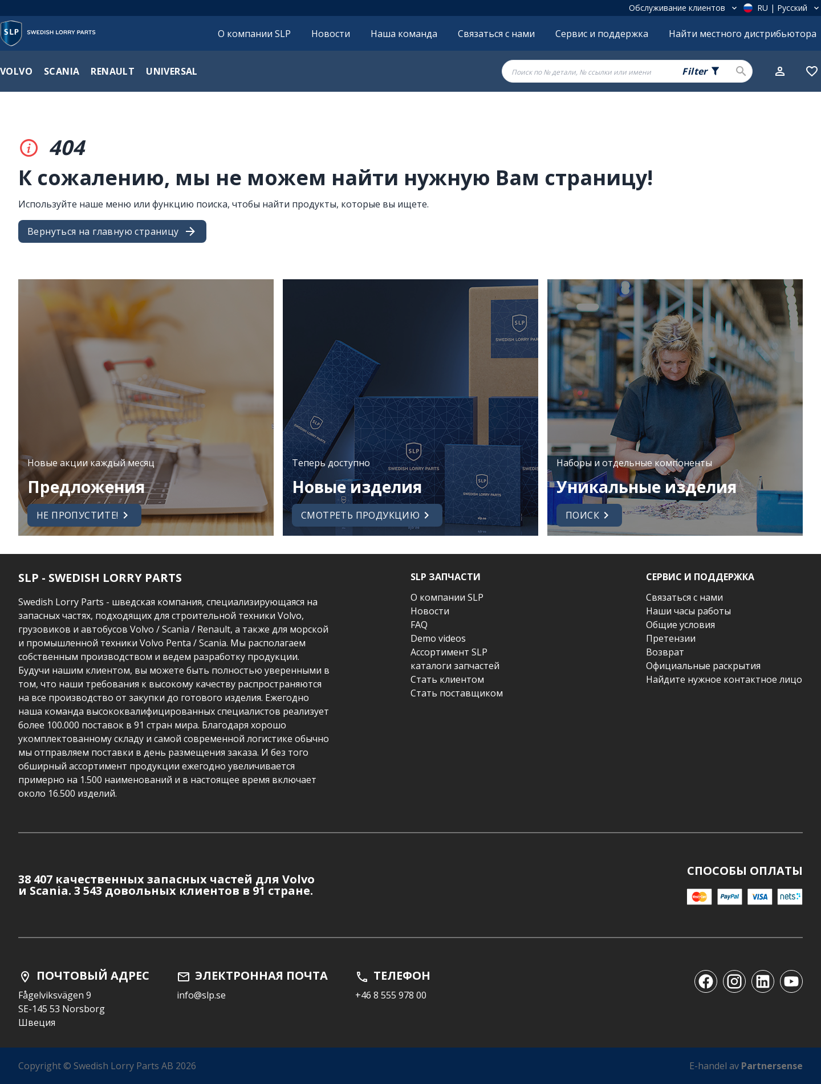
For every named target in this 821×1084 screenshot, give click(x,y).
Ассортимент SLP (448, 652)
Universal (172, 71)
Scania (61, 71)
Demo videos (438, 638)
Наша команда (404, 33)
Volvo (16, 71)
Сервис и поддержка (601, 33)
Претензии (671, 638)
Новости (330, 33)
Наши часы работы (688, 611)
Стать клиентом (447, 679)
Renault (113, 71)
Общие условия (680, 624)
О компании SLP (254, 33)
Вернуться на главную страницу (112, 231)
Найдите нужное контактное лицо (724, 679)
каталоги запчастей (454, 665)
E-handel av (746, 1065)
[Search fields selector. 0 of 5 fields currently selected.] (701, 71)
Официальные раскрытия (703, 665)
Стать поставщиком (456, 693)
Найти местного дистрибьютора (742, 33)
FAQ (419, 624)
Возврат (665, 652)
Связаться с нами (496, 33)
